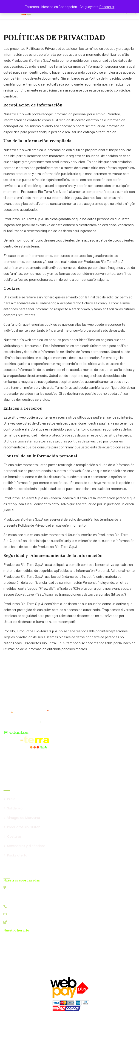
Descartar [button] (106, 6)
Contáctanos (18, 922)
